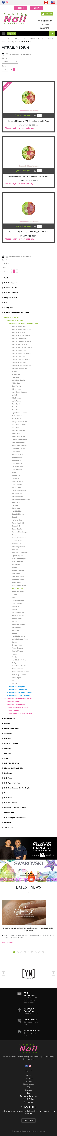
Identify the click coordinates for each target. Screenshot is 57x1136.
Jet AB (14, 684)
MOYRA (7, 723)
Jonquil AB (16, 606)
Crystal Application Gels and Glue (19, 713)
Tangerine (15, 428)
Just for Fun (8, 827)
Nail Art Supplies (10, 283)
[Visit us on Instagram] (30, 1066)
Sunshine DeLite (18, 615)
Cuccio (7, 758)
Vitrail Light (16, 487)
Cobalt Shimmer (18, 514)
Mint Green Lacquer (19, 559)
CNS (6, 303)
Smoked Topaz (17, 651)
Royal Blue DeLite (18, 523)
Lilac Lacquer (17, 484)
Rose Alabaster (17, 454)
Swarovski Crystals (15, 39)
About (28, 1075)
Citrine (14, 621)
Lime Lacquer (17, 603)
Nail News (28, 1078)
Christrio (7, 738)
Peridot (14, 567)
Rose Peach (16, 410)
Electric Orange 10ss (19, 338)
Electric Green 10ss (19, 350)
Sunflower (15, 630)
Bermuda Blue (17, 526)
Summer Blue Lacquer (20, 532)
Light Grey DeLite (18, 380)
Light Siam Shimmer (19, 439)
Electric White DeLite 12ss (21, 365)
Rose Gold (16, 404)
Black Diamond (17, 669)
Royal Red (16, 433)
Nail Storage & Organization (14, 817)
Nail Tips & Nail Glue (12, 783)
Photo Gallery (28, 1084)
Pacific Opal (16, 564)
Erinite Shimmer (18, 579)
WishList (27, 115)
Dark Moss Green (18, 576)
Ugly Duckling (9, 718)
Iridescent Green (18, 591)
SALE (6, 278)
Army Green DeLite (19, 666)
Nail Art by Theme (11, 293)
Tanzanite (15, 478)
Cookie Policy (28, 1099)
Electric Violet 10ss (19, 326)
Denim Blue (16, 502)
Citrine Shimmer (18, 612)
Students (7, 822)
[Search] (52, 33)
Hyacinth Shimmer (18, 431)
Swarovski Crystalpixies (16, 704)
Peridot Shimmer (18, 570)
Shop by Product (10, 298)
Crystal (14, 371)
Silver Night (16, 678)
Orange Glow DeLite (19, 422)
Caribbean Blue (17, 544)
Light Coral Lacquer (19, 413)
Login (36, 8)
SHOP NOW (28, 851)
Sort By (5, 58)
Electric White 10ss (19, 362)
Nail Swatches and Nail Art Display (17, 788)
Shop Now (11, 34)
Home (4, 39)
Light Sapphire (17, 496)
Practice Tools (9, 813)
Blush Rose (16, 407)
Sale (28, 1093)
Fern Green (16, 573)
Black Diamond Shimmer (21, 672)
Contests (28, 1090)
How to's (28, 1081)
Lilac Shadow (17, 469)
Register (20, 8)
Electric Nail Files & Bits (13, 768)
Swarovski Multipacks (17, 687)
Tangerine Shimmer (19, 425)
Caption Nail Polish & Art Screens (16, 312)
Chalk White (16, 386)
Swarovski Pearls (13, 701)
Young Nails (8, 307)
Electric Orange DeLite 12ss (22, 341)
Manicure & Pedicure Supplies (15, 808)
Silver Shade (16, 389)
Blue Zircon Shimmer (19, 553)
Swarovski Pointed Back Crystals (19, 698)
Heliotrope (16, 475)
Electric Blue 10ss (18, 356)
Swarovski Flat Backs (32, 39)
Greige (14, 663)
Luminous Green (18, 600)
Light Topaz (16, 627)
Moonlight (15, 377)
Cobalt (14, 517)
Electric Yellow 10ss (19, 344)
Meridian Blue (17, 520)
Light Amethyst (17, 463)
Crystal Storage (13, 710)
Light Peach (16, 401)
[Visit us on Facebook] (27, 1066)
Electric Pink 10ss (18, 332)
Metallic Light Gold (19, 660)
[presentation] (3, 973)
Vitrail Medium (17, 588)
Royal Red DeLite (18, 436)
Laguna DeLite (17, 541)
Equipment (8, 773)
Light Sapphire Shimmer (21, 499)
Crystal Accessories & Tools (17, 707)
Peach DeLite (17, 419)
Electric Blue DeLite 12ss (21, 359)
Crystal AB (16, 374)
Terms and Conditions (28, 1096)
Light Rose (16, 451)
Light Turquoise (17, 556)
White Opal (16, 383)
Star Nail (7, 753)
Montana (15, 505)
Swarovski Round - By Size (19, 695)
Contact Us (28, 1102)
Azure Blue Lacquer (19, 538)
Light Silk (15, 395)
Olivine (14, 594)
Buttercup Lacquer (19, 624)
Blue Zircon (16, 550)
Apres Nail (8, 733)
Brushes (7, 793)
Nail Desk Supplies (11, 803)
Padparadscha (17, 416)
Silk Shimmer (17, 398)
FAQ (28, 1087)
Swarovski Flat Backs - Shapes (20, 692)
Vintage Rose (17, 457)
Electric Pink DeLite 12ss (21, 335)
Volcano (15, 472)
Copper (14, 633)
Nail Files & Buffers (11, 763)
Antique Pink (16, 460)
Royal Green (16, 582)
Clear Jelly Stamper (11, 743)
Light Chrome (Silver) (20, 368)
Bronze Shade (17, 645)
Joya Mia (7, 748)
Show (4, 66)
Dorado (14, 642)
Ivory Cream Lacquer (19, 392)
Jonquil (14, 609)
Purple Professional (11, 728)
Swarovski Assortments (18, 689)
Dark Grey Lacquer (19, 675)
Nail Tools (8, 798)
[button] (14, 953)
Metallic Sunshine (18, 636)
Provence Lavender (19, 490)
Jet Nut (14, 657)
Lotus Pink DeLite (18, 448)
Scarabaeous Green (19, 585)
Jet (13, 681)
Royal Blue (16, 508)
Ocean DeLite (17, 529)
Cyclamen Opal (17, 466)
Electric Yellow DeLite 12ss (22, 347)
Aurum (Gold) (17, 618)
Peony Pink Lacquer (19, 445)
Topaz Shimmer (17, 648)
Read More (6, 942)
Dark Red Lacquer (18, 442)
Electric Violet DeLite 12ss (21, 329)
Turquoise (15, 535)
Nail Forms (8, 778)
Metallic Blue (17, 511)
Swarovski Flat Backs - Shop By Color (23, 323)
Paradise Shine (17, 481)
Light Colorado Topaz (20, 639)
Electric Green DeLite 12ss (21, 353)
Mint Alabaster (17, 561)
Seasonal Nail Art (10, 288)
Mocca (14, 654)
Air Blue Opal (17, 493)
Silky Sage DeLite (18, 547)
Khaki (14, 597)
